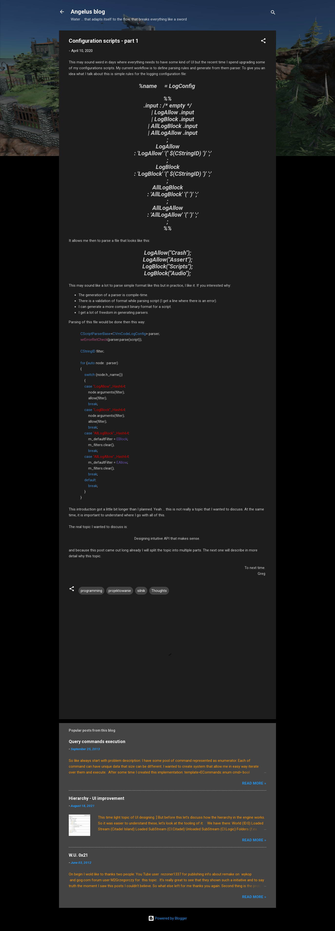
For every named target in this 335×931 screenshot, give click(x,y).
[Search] (273, 13)
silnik (141, 590)
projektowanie (119, 590)
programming (91, 590)
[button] (263, 41)
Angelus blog (88, 11)
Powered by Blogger (167, 918)
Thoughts (159, 590)
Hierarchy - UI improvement (96, 798)
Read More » (254, 783)
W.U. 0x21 (78, 855)
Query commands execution (97, 741)
